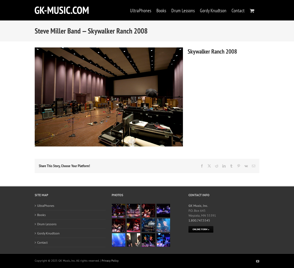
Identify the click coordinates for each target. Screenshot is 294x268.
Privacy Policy (110, 260)
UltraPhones (45, 206)
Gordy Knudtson (48, 233)
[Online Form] (200, 229)
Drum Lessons (47, 224)
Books (41, 215)
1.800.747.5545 (199, 220)
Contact (42, 242)
